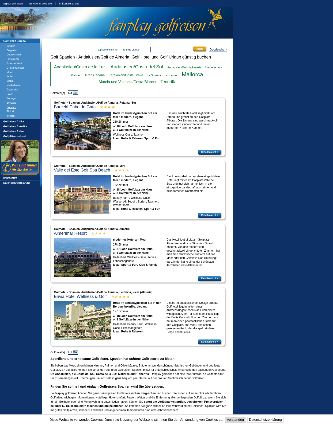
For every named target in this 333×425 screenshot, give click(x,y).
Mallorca (192, 74)
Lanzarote (170, 75)
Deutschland (14, 54)
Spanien (11, 107)
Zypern (11, 115)
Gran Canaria (95, 75)
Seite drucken (133, 49)
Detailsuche (217, 49)
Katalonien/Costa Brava (126, 75)
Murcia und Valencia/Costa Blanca (127, 82)
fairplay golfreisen (13, 3)
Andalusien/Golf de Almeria (184, 67)
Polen (10, 94)
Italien (10, 76)
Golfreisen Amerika (15, 126)
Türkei (10, 111)
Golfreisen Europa (14, 40)
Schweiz (11, 102)
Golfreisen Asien (13, 131)
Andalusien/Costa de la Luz (79, 67)
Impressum (10, 177)
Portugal (11, 98)
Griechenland (14, 63)
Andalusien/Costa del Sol (136, 66)
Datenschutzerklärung (265, 419)
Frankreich (13, 59)
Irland (10, 72)
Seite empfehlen (109, 49)
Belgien (11, 45)
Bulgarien (12, 50)
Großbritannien (15, 67)
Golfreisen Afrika (13, 121)
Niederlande (13, 85)
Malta (10, 80)
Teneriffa (168, 81)
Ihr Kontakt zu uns (68, 3)
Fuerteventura (213, 67)
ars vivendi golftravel (40, 3)
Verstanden (235, 419)
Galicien (76, 75)
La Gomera (154, 75)
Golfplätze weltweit (14, 136)
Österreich (13, 89)
